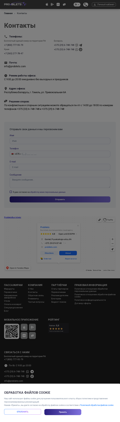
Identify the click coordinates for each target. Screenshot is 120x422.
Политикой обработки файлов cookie (97, 405)
